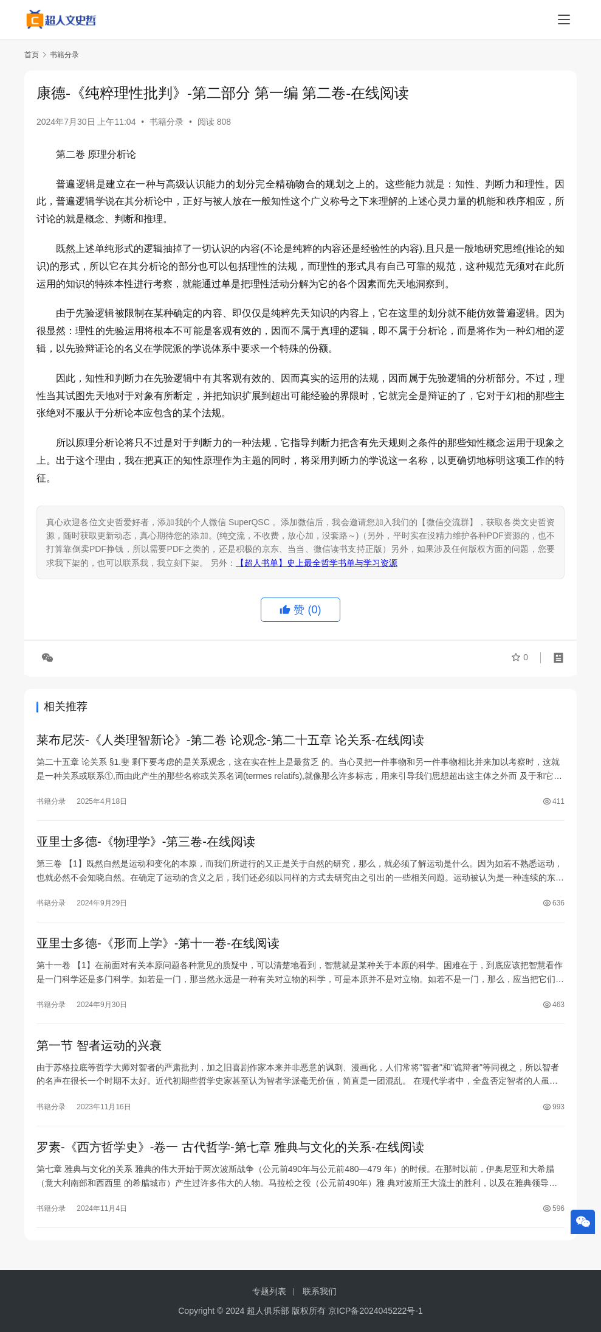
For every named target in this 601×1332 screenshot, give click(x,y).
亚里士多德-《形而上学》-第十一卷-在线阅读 (158, 946)
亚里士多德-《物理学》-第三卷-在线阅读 (145, 843)
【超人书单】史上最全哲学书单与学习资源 (316, 563)
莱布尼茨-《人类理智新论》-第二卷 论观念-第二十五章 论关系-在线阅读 (230, 740)
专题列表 (269, 1291)
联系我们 (320, 1291)
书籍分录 (166, 122)
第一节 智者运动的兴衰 (99, 1049)
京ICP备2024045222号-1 (375, 1311)
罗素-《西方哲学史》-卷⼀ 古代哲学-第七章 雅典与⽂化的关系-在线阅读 (230, 1152)
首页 (31, 55)
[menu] (564, 19)
